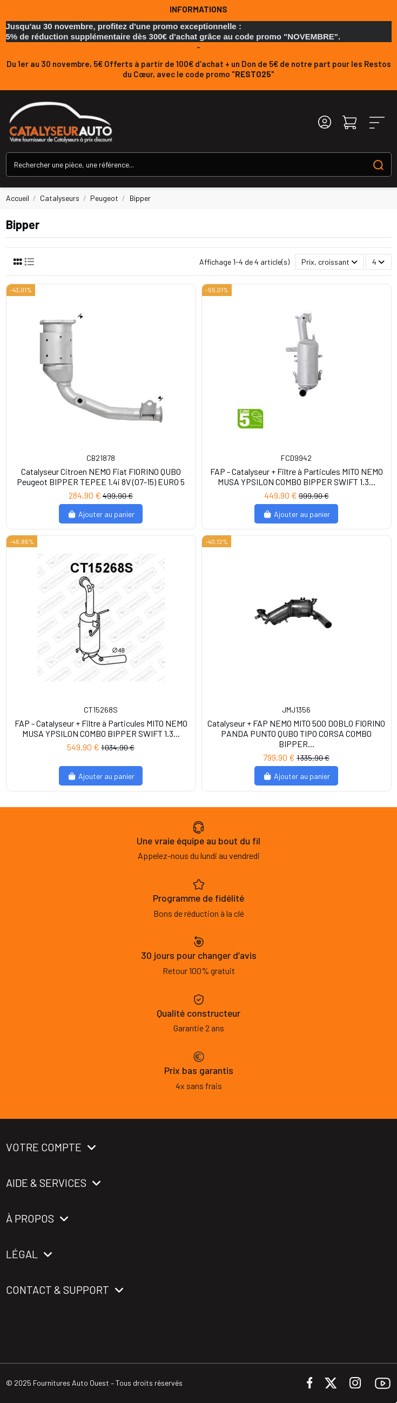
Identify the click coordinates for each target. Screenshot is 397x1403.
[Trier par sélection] (329, 262)
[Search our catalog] (378, 164)
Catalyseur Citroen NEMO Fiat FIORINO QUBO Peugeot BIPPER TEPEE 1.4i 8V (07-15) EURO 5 (101, 476)
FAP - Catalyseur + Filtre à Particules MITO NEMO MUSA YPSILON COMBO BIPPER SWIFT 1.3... (296, 476)
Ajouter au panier (100, 514)
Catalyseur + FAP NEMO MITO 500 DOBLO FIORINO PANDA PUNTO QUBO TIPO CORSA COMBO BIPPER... (296, 733)
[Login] (325, 122)
